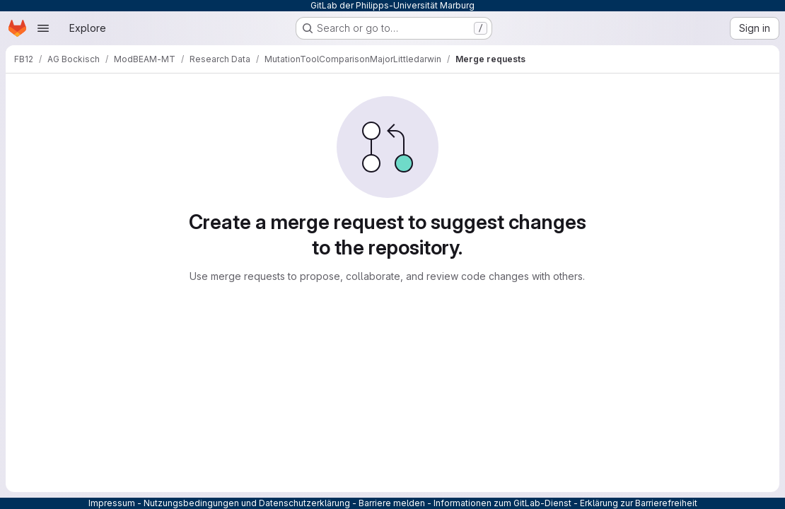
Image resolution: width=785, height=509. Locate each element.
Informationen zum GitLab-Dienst (502, 503)
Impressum (111, 503)
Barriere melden (392, 503)
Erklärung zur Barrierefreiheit (638, 503)
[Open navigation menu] (43, 28)
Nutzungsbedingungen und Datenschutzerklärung (247, 503)
